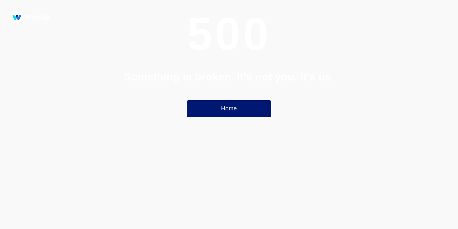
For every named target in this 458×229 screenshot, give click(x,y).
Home (229, 108)
